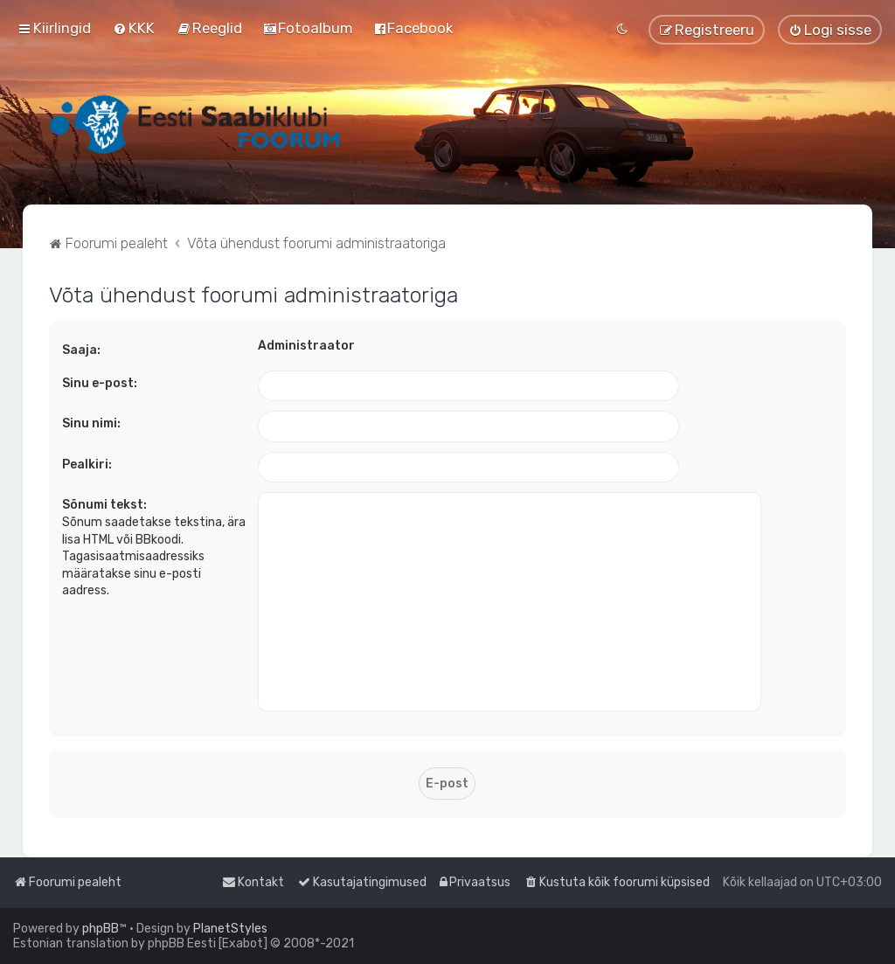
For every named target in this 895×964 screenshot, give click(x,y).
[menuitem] (133, 28)
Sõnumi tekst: (104, 504)
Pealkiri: (87, 464)
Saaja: (81, 350)
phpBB (100, 928)
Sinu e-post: (99, 383)
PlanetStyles (230, 928)
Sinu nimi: (91, 423)
